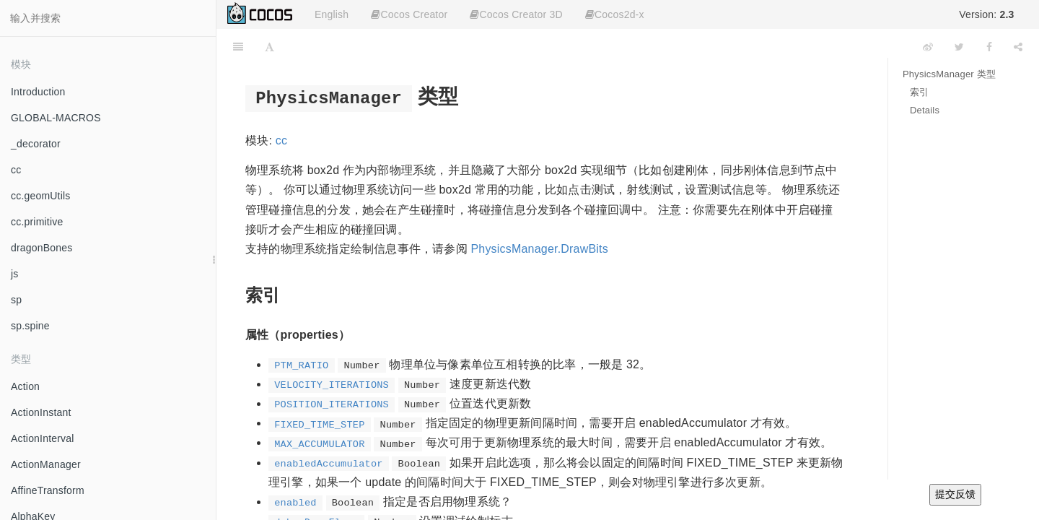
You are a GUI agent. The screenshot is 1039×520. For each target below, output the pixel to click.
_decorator (36, 144)
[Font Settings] (269, 47)
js (15, 274)
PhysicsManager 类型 (949, 74)
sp (16, 300)
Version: (986, 14)
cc (16, 170)
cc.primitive (37, 222)
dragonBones (42, 248)
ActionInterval (42, 438)
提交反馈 (955, 494)
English (331, 14)
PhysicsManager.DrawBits (539, 249)
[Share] (1018, 47)
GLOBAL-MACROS (56, 118)
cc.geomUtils (41, 196)
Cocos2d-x (614, 14)
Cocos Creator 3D (516, 14)
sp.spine (30, 326)
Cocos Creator (409, 14)
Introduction (38, 92)
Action (25, 386)
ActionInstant (41, 412)
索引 (919, 92)
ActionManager (46, 464)
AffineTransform (47, 490)
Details (924, 110)
